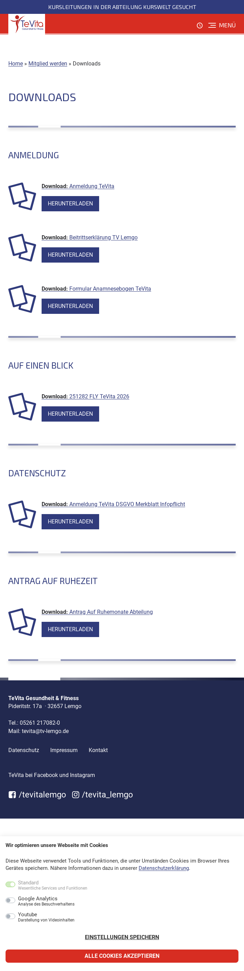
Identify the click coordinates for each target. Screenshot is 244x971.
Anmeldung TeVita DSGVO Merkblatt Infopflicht (127, 504)
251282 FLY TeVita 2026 (99, 396)
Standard (52, 885)
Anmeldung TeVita (91, 186)
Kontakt (98, 750)
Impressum (64, 750)
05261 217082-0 (40, 723)
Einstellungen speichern (122, 937)
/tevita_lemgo (102, 795)
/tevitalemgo (37, 795)
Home (15, 63)
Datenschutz (23, 750)
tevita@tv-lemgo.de (45, 731)
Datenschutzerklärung (164, 868)
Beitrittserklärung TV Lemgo (103, 237)
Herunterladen (70, 203)
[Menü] (222, 25)
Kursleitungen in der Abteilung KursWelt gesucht (122, 6)
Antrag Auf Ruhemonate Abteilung (111, 612)
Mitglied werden (47, 63)
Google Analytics (46, 901)
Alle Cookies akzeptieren (122, 956)
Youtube (46, 917)
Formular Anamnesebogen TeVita (110, 288)
